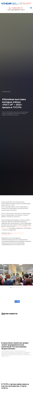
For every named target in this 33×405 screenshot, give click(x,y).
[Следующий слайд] (32, 275)
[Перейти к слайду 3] (13, 287)
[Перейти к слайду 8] (19, 287)
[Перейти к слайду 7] (18, 287)
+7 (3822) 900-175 (17, 8)
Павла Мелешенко (20, 226)
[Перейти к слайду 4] (14, 287)
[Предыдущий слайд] (1, 275)
